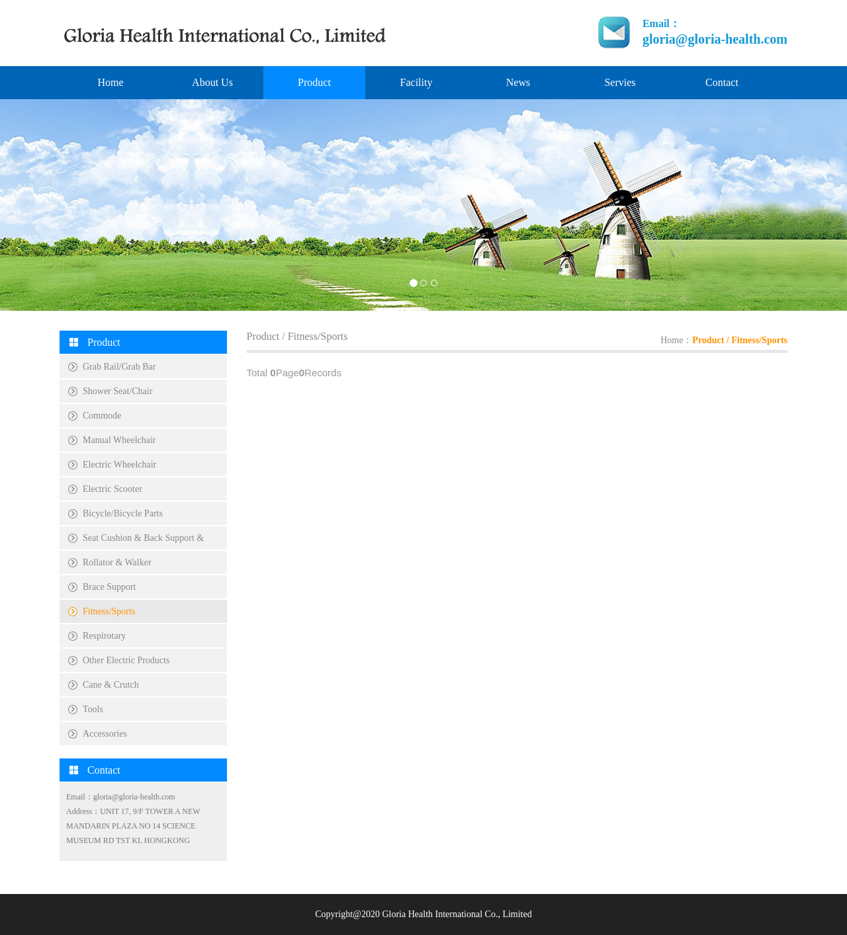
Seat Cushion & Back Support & (143, 538)
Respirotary (104, 636)
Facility (416, 82)
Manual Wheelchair (119, 440)
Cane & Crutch (111, 685)
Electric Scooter (112, 489)
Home (110, 82)
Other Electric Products (126, 660)
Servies (619, 82)
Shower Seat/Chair (117, 391)
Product (314, 82)
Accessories (105, 734)
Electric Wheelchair (119, 464)
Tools (93, 709)
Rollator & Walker (117, 562)
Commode (102, 416)
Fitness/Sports (109, 611)
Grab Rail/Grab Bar (119, 367)
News (518, 82)
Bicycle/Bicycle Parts (123, 513)
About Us (212, 82)
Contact (721, 82)
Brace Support (109, 587)
